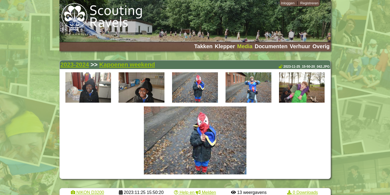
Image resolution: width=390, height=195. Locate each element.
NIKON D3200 (87, 192)
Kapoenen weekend (127, 64)
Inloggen (287, 3)
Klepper (225, 46)
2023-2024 (75, 64)
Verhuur (300, 46)
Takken (203, 46)
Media (245, 46)
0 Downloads (302, 192)
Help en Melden (195, 192)
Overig (320, 46)
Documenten (271, 46)
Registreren (309, 3)
